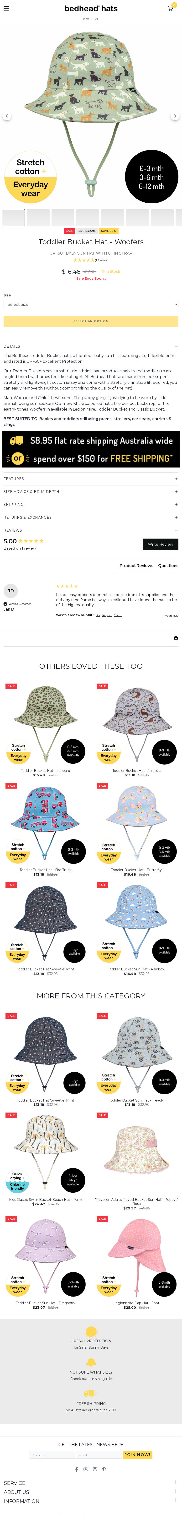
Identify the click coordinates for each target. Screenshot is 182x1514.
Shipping (14, 504)
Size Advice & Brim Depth (31, 492)
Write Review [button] (160, 544)
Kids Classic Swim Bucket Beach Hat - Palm (45, 1199)
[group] (29, 541)
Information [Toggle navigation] (21, 1501)
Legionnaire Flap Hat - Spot (136, 1303)
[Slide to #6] (162, 217)
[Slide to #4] (112, 217)
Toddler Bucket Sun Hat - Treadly (136, 1100)
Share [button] (118, 615)
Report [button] (107, 615)
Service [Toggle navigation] (14, 1483)
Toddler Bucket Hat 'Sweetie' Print (45, 969)
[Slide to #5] (137, 217)
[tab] (136, 566)
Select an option (91, 321)
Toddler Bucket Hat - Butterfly (136, 870)
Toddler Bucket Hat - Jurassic (136, 770)
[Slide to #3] (87, 217)
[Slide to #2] (63, 217)
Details (12, 346)
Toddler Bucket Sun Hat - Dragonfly (45, 1303)
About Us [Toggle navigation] (16, 1492)
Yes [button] (98, 615)
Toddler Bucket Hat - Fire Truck (45, 870)
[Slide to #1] (13, 217)
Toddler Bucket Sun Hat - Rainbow (136, 969)
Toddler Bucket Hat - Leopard (45, 770)
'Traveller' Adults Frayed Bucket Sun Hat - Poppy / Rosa (136, 1201)
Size (7, 295)
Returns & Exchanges (28, 517)
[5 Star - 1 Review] (91, 260)
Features (14, 479)
